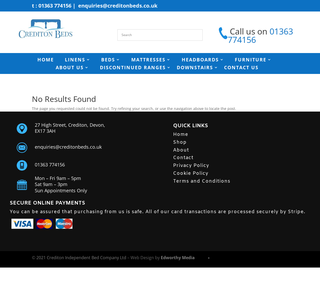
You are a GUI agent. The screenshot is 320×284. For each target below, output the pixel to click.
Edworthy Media (178, 257)
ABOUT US (70, 68)
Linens (75, 60)
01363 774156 (50, 164)
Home (180, 134)
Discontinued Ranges (133, 68)
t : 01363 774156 (51, 5)
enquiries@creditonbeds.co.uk (117, 5)
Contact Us (241, 68)
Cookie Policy (190, 173)
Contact (183, 158)
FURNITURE (250, 60)
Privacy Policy (191, 166)
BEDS (108, 60)
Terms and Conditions (201, 181)
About (181, 150)
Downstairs (195, 68)
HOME (45, 60)
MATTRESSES (148, 60)
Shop (180, 142)
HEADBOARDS (200, 60)
